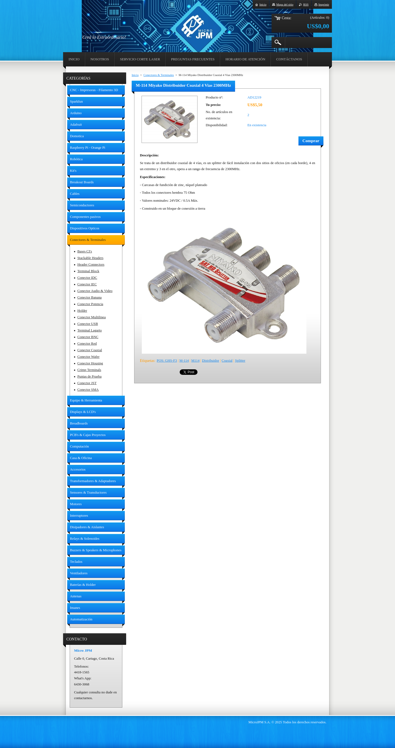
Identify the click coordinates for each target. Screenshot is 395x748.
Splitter (240, 360)
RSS (305, 4)
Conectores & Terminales (158, 75)
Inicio (135, 75)
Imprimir (323, 4)
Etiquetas (147, 360)
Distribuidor (210, 360)
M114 (195, 360)
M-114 (184, 360)
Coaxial (227, 360)
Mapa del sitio (284, 4)
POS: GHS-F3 (167, 360)
